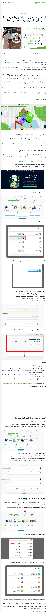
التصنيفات (27, 2)
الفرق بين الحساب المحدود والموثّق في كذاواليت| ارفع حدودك (20, 383)
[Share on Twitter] (39, 53)
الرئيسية (32, 2)
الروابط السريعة (8, 2)
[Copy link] (33, 53)
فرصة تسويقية (21, 2)
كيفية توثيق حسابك (21, 155)
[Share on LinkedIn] (35, 53)
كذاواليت (17, 87)
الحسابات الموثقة (32, 365)
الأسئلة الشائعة (14, 2)
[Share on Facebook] (37, 53)
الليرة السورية (23, 13)
